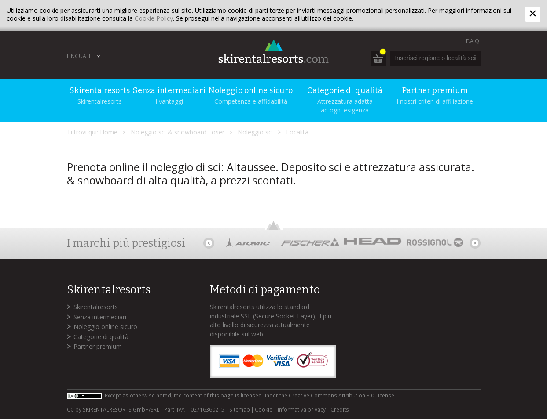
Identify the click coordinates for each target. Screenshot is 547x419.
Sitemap (239, 410)
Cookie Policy (154, 18)
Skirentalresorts (95, 307)
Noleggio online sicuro (105, 326)
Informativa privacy (302, 410)
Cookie (263, 410)
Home (108, 132)
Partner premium (97, 346)
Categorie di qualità (100, 336)
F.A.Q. (473, 41)
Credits (339, 410)
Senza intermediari (99, 317)
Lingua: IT (80, 56)
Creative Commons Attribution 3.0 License (341, 395)
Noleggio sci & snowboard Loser (177, 132)
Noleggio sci (255, 132)
